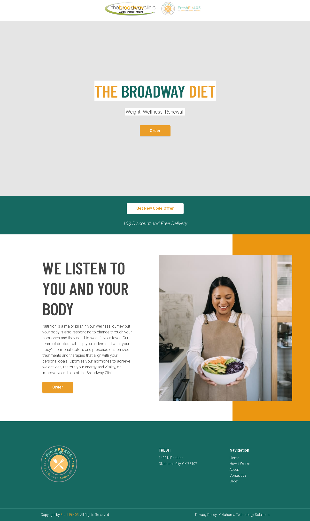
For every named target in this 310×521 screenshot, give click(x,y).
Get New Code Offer (155, 208)
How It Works (240, 464)
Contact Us (238, 475)
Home (234, 458)
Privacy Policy (206, 515)
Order (155, 130)
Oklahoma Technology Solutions (244, 515)
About (234, 469)
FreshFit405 (70, 515)
